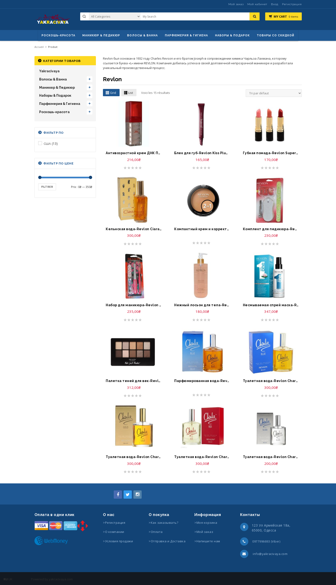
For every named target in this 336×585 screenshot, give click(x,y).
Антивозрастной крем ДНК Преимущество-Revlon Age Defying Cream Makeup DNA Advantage (134, 153)
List (130, 93)
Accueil (39, 47)
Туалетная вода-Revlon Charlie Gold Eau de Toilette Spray (134, 457)
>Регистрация (114, 522)
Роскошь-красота (58, 35)
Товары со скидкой (275, 35)
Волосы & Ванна (53, 79)
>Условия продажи (118, 541)
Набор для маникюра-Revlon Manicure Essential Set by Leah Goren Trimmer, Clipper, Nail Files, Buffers (134, 305)
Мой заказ (236, 4)
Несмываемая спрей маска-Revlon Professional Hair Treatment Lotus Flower (271, 305)
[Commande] (274, 93)
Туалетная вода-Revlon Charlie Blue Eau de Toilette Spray (271, 381)
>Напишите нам (207, 541)
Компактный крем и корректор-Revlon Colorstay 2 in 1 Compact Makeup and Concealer (202, 229)
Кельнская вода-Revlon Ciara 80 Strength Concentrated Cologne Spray (134, 229)
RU (6, 579)
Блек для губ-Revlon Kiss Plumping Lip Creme (202, 153)
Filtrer (47, 186)
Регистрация (292, 4)
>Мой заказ (203, 532)
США (47, 143)
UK (10, 579)
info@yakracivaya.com (270, 554)
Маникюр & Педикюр (57, 87)
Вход (274, 4)
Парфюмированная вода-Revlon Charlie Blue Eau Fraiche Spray (202, 381)
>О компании (113, 532)
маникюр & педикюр (101, 35)
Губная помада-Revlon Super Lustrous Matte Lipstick (271, 153)
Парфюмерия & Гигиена (186, 35)
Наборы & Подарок (232, 35)
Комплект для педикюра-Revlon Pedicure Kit (271, 229)
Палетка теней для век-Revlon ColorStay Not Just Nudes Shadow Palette (134, 381)
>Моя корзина (205, 522)
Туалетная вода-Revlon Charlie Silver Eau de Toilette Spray (271, 457)
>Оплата (156, 532)
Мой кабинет (257, 4)
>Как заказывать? (163, 522)
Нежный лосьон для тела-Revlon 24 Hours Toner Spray (202, 305)
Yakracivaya (49, 71)
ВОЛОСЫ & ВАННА (142, 35)
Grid (113, 93)
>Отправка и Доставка (167, 541)
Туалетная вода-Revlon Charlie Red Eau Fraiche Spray (202, 457)
